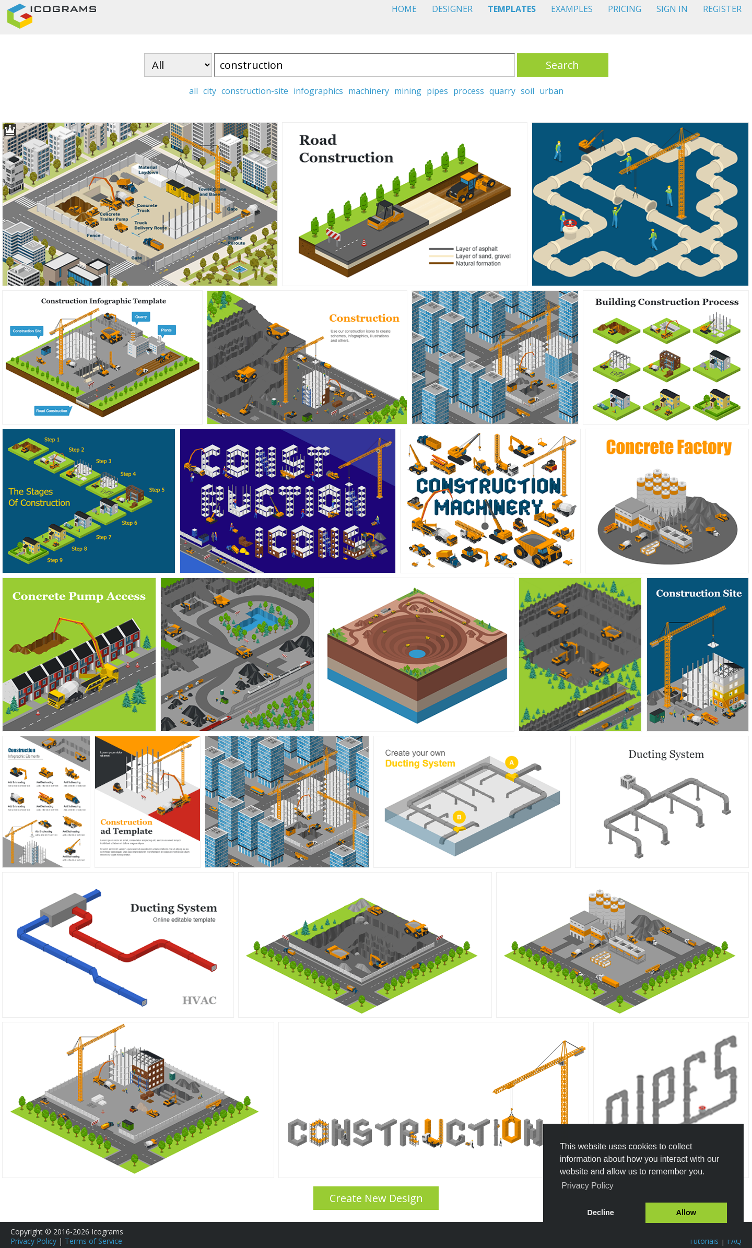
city (209, 91)
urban (551, 91)
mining (407, 91)
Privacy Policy (33, 1241)
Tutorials (704, 1241)
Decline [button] (601, 1212)
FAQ (734, 1241)
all (193, 91)
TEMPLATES (512, 9)
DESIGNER (452, 9)
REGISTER (722, 9)
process (468, 91)
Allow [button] (686, 1212)
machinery (368, 91)
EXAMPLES (572, 9)
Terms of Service (93, 1241)
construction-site (254, 91)
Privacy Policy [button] (587, 1185)
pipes (437, 91)
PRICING (624, 9)
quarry (502, 91)
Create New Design (376, 1198)
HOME (404, 9)
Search (562, 65)
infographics (318, 91)
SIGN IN (672, 9)
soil (527, 91)
